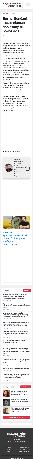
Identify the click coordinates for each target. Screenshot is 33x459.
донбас (17, 151)
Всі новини (27, 290)
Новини (12, 13)
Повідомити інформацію (16, 417)
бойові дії (8, 151)
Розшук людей (24, 451)
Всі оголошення (25, 386)
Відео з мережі (24, 447)
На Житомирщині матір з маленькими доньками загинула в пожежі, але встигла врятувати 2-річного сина (15, 296)
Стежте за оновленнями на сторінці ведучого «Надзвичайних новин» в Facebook (19, 167)
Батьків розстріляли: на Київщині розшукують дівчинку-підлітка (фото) (19, 392)
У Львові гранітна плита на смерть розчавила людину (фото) (14, 341)
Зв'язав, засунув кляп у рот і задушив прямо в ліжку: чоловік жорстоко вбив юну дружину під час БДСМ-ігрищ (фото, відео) (16, 350)
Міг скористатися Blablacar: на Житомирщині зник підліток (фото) (20, 409)
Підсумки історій (24, 449)
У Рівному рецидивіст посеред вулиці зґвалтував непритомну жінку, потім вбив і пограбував (15, 333)
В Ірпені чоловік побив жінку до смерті (16, 368)
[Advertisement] (16, 197)
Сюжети (9, 451)
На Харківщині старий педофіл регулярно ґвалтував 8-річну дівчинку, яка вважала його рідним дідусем (15, 314)
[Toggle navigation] (28, 4)
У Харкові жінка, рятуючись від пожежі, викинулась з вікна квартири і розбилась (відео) (16, 360)
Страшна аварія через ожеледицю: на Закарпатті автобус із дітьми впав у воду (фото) (16, 305)
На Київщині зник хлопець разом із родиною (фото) (20, 400)
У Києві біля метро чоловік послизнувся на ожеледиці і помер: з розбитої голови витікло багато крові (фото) (16, 375)
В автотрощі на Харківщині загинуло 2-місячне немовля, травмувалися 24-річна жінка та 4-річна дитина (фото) (16, 324)
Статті (8, 449)
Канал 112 (19, 35)
